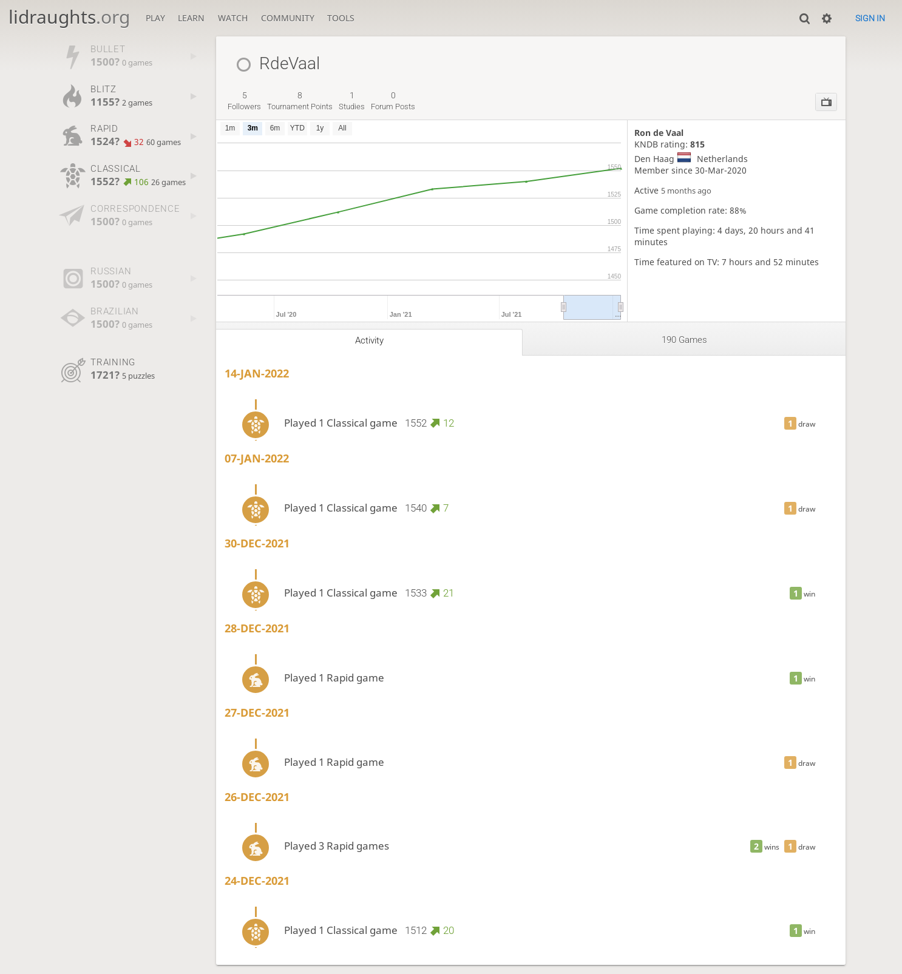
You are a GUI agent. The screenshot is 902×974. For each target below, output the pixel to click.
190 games (684, 339)
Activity (369, 340)
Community (287, 18)
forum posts (393, 100)
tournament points (300, 100)
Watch (233, 18)
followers (244, 100)
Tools (340, 18)
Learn (191, 18)
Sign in (870, 18)
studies (352, 100)
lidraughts (69, 16)
